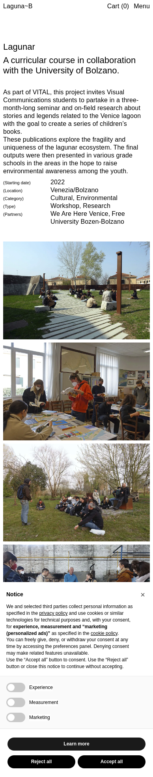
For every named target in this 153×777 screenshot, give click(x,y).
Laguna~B (18, 6)
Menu (142, 6)
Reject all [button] (41, 761)
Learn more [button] (76, 744)
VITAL (41, 92)
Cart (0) (118, 6)
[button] (142, 594)
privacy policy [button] (53, 613)
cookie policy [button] (104, 633)
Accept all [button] (112, 761)
